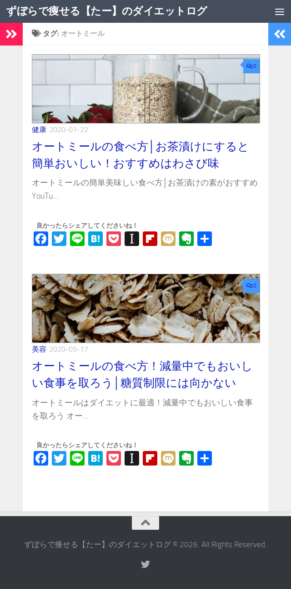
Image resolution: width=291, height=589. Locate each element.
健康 (39, 129)
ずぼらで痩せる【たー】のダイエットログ (111, 11)
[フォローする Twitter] (145, 564)
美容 (39, 349)
